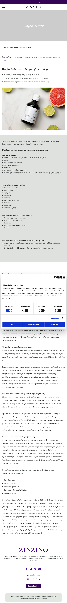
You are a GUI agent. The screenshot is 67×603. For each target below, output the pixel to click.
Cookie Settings (33, 586)
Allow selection (33, 324)
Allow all (54, 324)
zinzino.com (45, 2)
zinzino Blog (33, 579)
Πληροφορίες (18, 57)
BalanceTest (6, 57)
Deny (12, 324)
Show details (55, 318)
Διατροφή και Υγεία (31, 57)
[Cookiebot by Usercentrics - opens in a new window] (55, 277)
